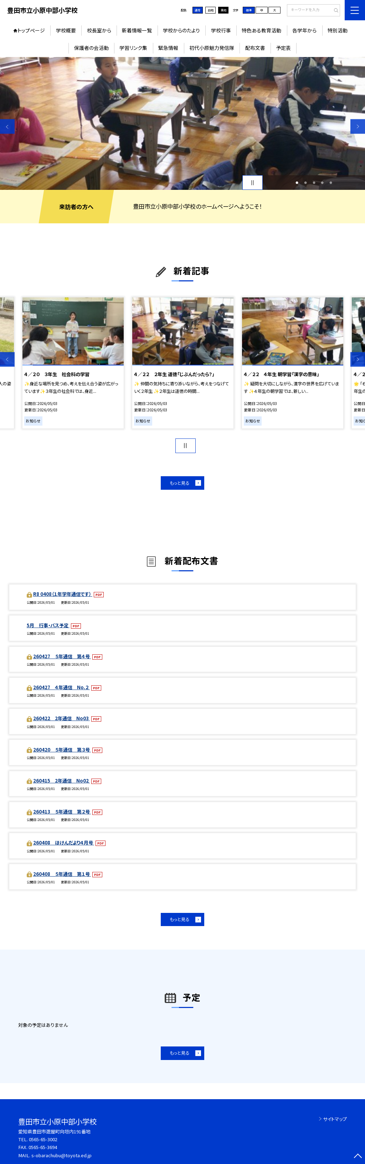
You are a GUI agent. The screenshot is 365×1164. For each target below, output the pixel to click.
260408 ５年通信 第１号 (62, 874)
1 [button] (296, 182)
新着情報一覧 (137, 30)
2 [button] (305, 182)
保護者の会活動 (91, 47)
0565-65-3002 (43, 1139)
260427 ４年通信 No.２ (61, 687)
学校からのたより (181, 30)
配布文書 (255, 47)
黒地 (223, 10)
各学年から (304, 30)
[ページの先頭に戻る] (357, 1156)
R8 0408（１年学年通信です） (62, 594)
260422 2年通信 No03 (61, 718)
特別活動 (338, 30)
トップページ (31, 30)
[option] (182, 123)
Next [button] (357, 126)
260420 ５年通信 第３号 (62, 749)
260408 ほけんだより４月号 (63, 842)
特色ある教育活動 (261, 30)
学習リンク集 (133, 47)
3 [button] (314, 182)
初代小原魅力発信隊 (211, 47)
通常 (197, 10)
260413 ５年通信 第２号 (62, 811)
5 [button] (330, 182)
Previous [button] (7, 126)
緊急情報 (168, 47)
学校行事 (221, 30)
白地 (211, 10)
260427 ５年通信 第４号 (62, 656)
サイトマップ (335, 1119)
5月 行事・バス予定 (48, 625)
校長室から (99, 30)
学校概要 (66, 30)
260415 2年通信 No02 (61, 780)
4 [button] (322, 182)
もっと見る (179, 483)
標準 (249, 10)
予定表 (283, 47)
